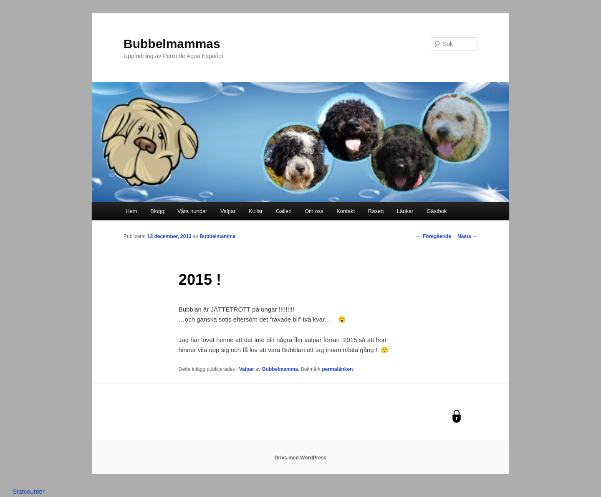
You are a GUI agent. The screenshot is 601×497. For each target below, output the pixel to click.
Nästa (467, 236)
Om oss (314, 211)
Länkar (405, 211)
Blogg (157, 211)
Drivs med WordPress (301, 458)
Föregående (434, 236)
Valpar (228, 211)
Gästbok (437, 211)
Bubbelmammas (172, 44)
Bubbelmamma (217, 236)
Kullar (256, 211)
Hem (131, 211)
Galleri (284, 211)
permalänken (337, 369)
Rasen (376, 211)
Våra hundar (192, 211)
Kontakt (345, 211)
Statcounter (29, 491)
